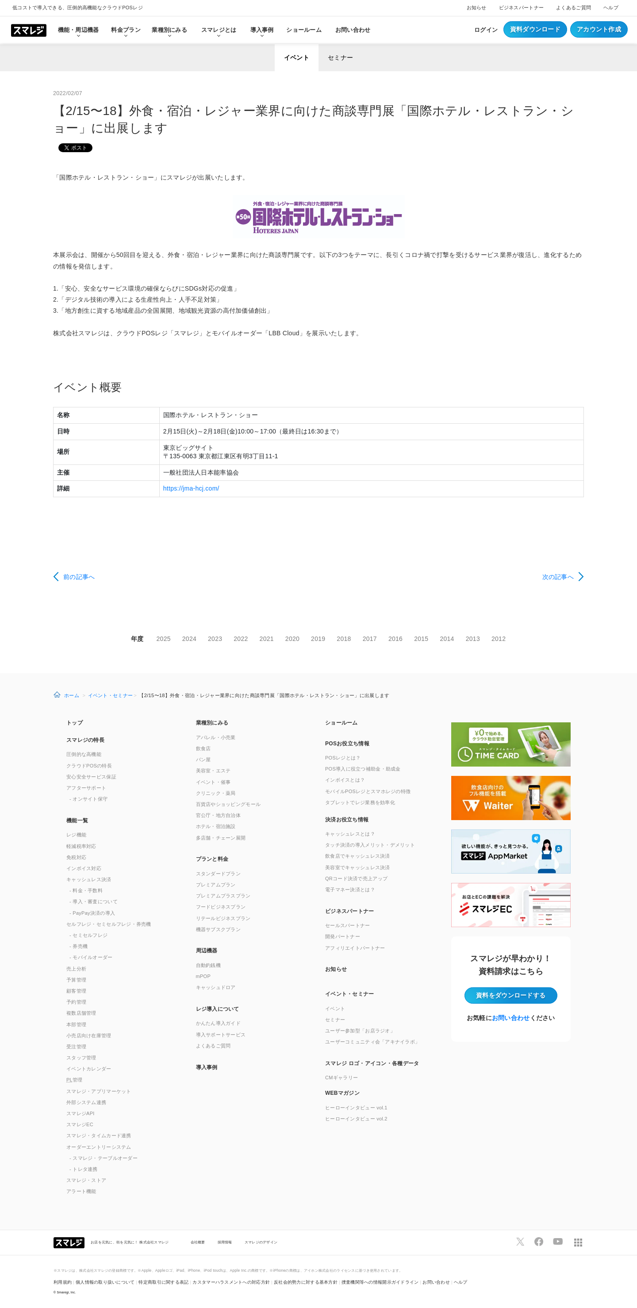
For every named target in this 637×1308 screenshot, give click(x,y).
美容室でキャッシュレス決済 (357, 867)
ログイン (486, 30)
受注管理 (76, 1046)
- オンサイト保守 (88, 799)
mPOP (203, 976)
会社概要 (198, 1242)
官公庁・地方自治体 (218, 815)
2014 (447, 638)
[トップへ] (28, 30)
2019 (318, 638)
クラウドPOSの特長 (89, 765)
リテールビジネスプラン (223, 918)
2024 (189, 638)
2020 (292, 638)
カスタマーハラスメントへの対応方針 (231, 1282)
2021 (267, 638)
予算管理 (76, 979)
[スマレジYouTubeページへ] (558, 1242)
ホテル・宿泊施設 (216, 826)
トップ (74, 723)
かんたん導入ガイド (218, 1023)
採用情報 (225, 1242)
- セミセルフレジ (88, 935)
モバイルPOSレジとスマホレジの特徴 (368, 791)
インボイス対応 (83, 868)
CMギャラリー (341, 1077)
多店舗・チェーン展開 (221, 837)
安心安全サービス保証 (91, 776)
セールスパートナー (347, 925)
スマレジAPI (80, 1113)
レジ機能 (76, 834)
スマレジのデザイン (261, 1242)
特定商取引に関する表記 (163, 1282)
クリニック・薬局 (216, 793)
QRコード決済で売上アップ (356, 878)
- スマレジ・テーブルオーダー (103, 1158)
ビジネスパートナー (521, 7)
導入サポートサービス (221, 1034)
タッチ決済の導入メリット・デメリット (370, 845)
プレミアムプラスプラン (223, 895)
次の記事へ (558, 576)
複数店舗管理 (81, 1013)
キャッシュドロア (216, 987)
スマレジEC (79, 1124)
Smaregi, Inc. (66, 1292)
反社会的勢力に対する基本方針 (306, 1282)
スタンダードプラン (218, 873)
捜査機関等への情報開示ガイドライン (380, 1282)
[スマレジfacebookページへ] (538, 1241)
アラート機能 (81, 1191)
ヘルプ (610, 7)
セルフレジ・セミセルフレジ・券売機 (108, 924)
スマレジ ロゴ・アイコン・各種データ (372, 1063)
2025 (164, 638)
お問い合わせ (353, 30)
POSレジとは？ (343, 757)
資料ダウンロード (535, 29)
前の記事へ (79, 576)
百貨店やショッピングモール (228, 804)
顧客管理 (76, 990)
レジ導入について (217, 1009)
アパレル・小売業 (216, 737)
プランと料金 (212, 859)
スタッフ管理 (81, 1057)
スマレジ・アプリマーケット (98, 1091)
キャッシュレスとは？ (350, 833)
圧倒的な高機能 (83, 754)
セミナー (340, 57)
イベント (296, 57)
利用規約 (63, 1282)
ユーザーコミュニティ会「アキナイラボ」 (372, 1041)
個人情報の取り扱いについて (105, 1282)
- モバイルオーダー (91, 957)
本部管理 (76, 1024)
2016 (395, 638)
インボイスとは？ (345, 779)
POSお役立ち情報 (347, 743)
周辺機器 (207, 950)
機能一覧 (77, 820)
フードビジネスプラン (221, 906)
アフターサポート (86, 787)
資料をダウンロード (510, 995)
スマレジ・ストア (86, 1180)
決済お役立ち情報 (346, 820)
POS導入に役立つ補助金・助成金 (363, 768)
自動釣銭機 (208, 965)
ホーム (71, 695)
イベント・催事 (213, 782)
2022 (241, 638)
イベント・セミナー (110, 695)
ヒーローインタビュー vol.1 (356, 1107)
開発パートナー (342, 936)
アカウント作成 (599, 29)
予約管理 (76, 1002)
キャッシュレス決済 (88, 879)
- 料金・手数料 (86, 890)
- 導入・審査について (93, 901)
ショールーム (304, 30)
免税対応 (76, 857)
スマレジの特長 (85, 740)
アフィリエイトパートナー (355, 948)
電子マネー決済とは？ (350, 889)
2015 (421, 638)
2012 (498, 638)
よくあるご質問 (573, 7)
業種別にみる (212, 723)
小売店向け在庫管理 (88, 1035)
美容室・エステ (213, 770)
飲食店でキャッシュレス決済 (357, 856)
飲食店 (203, 748)
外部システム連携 (86, 1102)
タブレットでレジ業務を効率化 (360, 802)
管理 (74, 1079)
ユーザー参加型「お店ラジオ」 (360, 1030)
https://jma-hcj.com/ (191, 488)
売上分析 (76, 968)
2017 (370, 638)
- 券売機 (78, 946)
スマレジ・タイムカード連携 (98, 1135)
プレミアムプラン (216, 884)
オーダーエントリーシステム (98, 1147)
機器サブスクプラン (218, 929)
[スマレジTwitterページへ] (520, 1241)
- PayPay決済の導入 (92, 913)
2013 (473, 638)
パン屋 (203, 759)
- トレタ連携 (83, 1169)
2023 (215, 638)
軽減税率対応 (81, 846)
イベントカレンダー (88, 1068)
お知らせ (477, 7)
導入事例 (207, 1067)
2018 (344, 638)
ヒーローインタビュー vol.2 (356, 1118)
